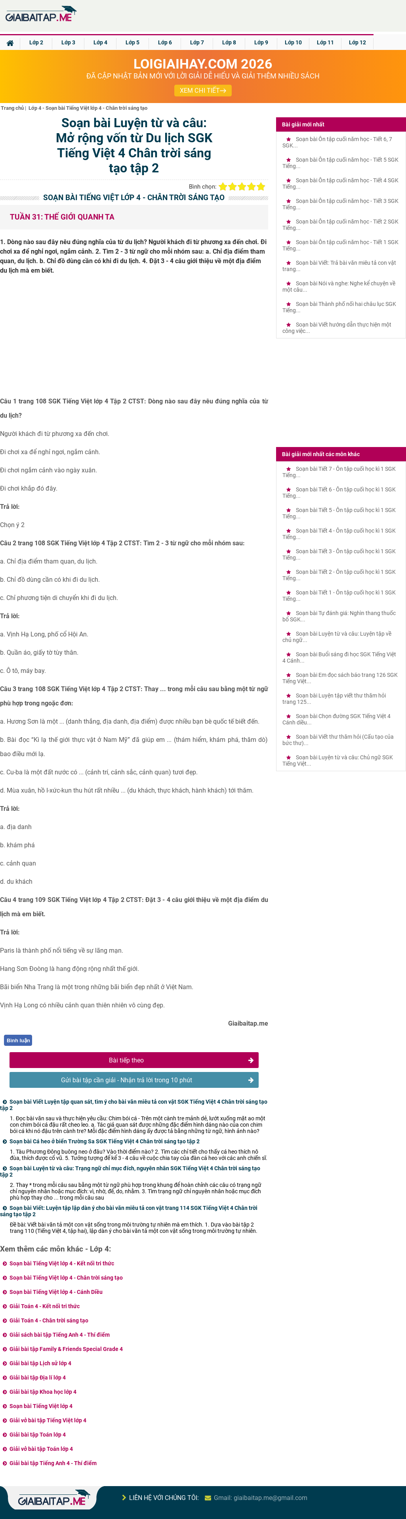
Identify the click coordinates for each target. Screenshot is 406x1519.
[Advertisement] (134, 338)
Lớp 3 (68, 42)
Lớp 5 (132, 42)
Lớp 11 (325, 42)
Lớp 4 (100, 42)
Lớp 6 (165, 42)
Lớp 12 (357, 42)
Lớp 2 (36, 42)
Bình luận (18, 1040)
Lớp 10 (293, 42)
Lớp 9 (261, 42)
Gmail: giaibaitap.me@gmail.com (260, 1498)
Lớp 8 (229, 42)
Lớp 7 (197, 42)
